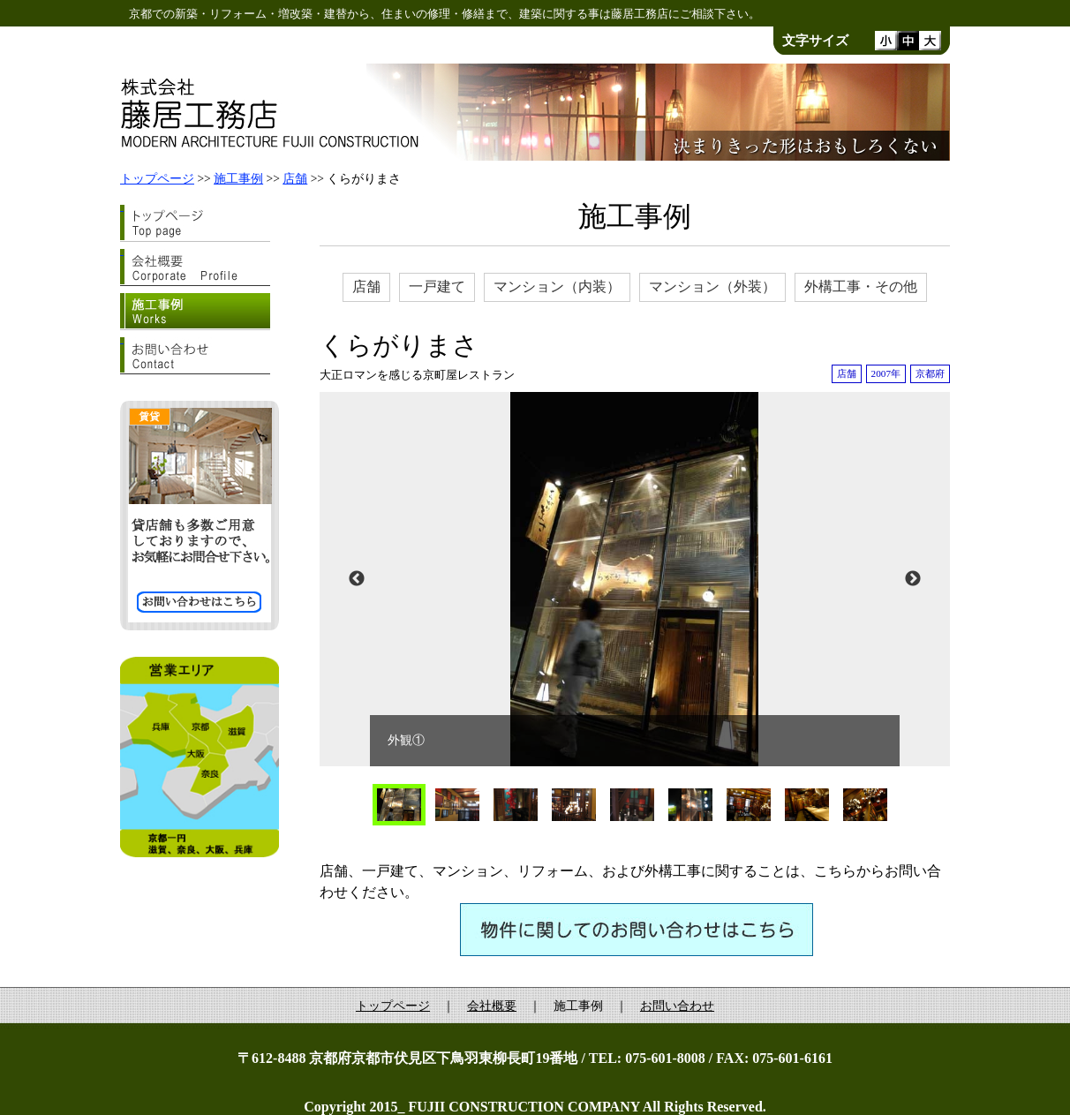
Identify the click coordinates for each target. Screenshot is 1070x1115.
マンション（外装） (712, 286)
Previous (356, 579)
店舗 (295, 178)
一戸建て (437, 286)
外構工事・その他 (860, 286)
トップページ (157, 178)
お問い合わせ (677, 1005)
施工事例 (238, 178)
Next (913, 579)
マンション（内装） (557, 286)
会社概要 (491, 1005)
